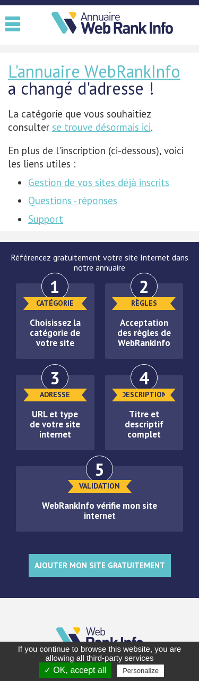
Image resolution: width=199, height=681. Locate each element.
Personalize (141, 671)
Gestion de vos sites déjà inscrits (98, 182)
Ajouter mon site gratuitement (99, 565)
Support (45, 219)
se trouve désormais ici (101, 127)
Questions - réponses (72, 200)
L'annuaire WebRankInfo (94, 71)
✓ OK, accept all (75, 670)
